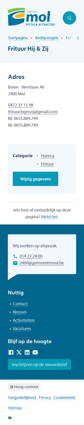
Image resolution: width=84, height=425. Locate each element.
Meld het (49, 216)
